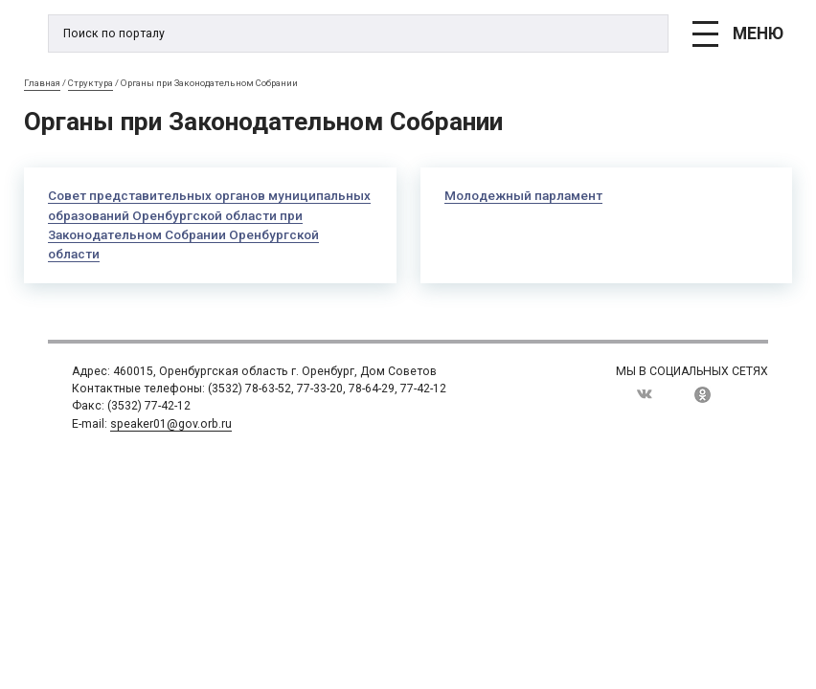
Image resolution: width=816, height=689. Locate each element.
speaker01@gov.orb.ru (171, 424)
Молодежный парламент (523, 196)
